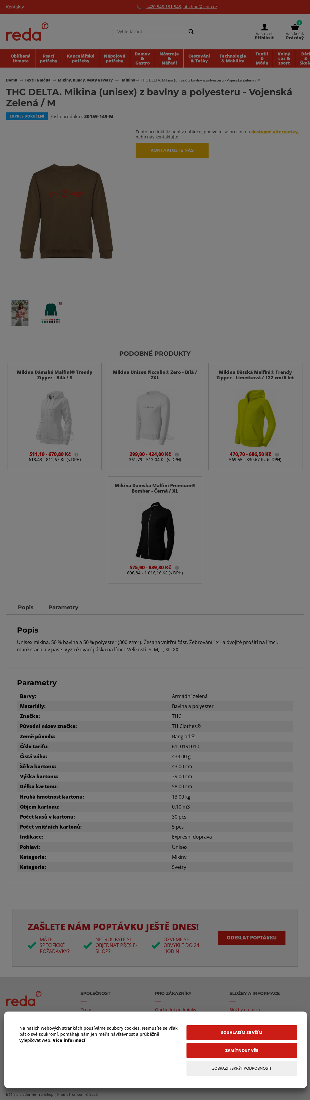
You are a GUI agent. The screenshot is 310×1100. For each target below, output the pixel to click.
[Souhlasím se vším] (241, 1032)
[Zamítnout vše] (241, 1050)
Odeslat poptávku (251, 937)
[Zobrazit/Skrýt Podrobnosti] (241, 1068)
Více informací (69, 1040)
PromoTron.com (70, 1094)
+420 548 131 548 (163, 6)
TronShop (45, 1094)
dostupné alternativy (274, 132)
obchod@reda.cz (200, 6)
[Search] (191, 32)
